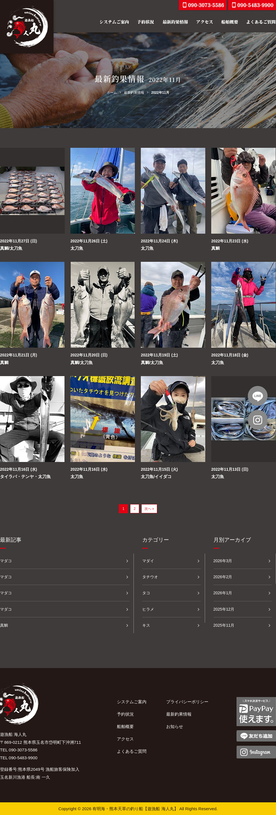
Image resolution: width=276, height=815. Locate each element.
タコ (146, 593)
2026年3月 (222, 561)
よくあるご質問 (131, 751)
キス (146, 625)
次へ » (149, 509)
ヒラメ (148, 609)
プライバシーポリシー (187, 701)
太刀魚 (76, 248)
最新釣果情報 (179, 714)
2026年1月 (222, 593)
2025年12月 (224, 609)
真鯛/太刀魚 (11, 248)
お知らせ (174, 726)
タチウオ (150, 577)
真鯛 (215, 248)
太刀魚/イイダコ (156, 476)
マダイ (148, 561)
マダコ (6, 561)
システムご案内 (131, 701)
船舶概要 (125, 726)
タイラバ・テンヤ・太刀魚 (25, 476)
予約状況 (125, 714)
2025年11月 (224, 625)
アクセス (125, 738)
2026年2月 (222, 577)
